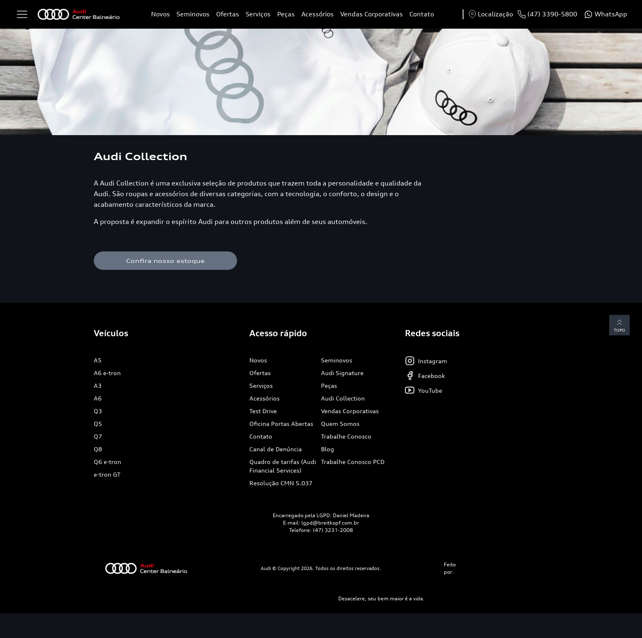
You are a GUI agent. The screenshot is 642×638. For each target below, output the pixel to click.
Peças (286, 14)
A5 (98, 360)
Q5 (98, 423)
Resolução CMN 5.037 (280, 483)
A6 (98, 398)
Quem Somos (340, 423)
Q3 (98, 410)
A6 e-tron (107, 372)
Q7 (98, 436)
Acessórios (317, 14)
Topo (619, 325)
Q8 (98, 449)
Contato (421, 14)
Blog (327, 449)
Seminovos (193, 14)
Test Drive (263, 410)
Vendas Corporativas (371, 14)
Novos (160, 14)
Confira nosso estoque (165, 260)
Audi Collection (343, 398)
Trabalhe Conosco (346, 436)
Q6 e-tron (107, 461)
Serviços (258, 14)
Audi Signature (342, 372)
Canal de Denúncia (275, 449)
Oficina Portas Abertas (281, 423)
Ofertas (227, 14)
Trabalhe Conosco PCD (352, 461)
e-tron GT (107, 474)
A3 (98, 385)
